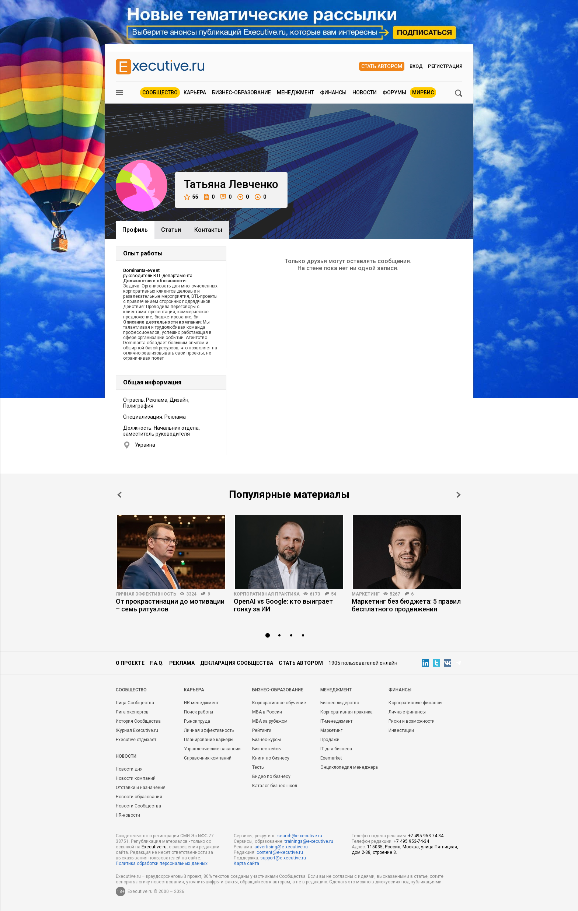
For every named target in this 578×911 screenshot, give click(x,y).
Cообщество (131, 689)
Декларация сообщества (236, 663)
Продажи (330, 739)
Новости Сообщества (138, 806)
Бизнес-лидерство (339, 702)
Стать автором (381, 66)
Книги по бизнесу (270, 758)
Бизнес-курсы (266, 739)
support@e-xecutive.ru (283, 858)
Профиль (135, 229)
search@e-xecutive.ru (299, 835)
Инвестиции (401, 730)
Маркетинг (366, 594)
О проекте (130, 663)
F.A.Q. (157, 663)
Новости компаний (136, 778)
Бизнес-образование (241, 92)
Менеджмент (295, 92)
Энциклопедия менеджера (349, 767)
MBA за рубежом (270, 721)
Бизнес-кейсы (267, 748)
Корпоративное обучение (279, 702)
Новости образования (139, 796)
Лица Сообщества (135, 702)
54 (333, 594)
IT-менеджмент (336, 721)
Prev (119, 494)
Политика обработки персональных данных (162, 863)
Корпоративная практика (267, 594)
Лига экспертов (132, 712)
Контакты (208, 229)
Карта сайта (246, 863)
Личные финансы (407, 712)
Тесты (258, 767)
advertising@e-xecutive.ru (281, 846)
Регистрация (445, 66)
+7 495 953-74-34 (425, 835)
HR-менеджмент (201, 702)
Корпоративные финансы (415, 702)
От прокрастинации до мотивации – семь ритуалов (170, 605)
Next (458, 494)
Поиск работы (198, 712)
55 (191, 196)
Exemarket (331, 758)
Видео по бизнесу (271, 776)
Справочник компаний (207, 758)
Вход (416, 66)
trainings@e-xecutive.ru (309, 841)
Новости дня (129, 769)
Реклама (182, 663)
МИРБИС (423, 92)
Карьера (195, 92)
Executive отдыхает (136, 739)
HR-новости (128, 815)
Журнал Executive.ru (137, 730)
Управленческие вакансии (212, 748)
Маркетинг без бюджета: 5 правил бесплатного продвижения (406, 605)
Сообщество (160, 92)
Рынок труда (197, 721)
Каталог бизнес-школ (274, 785)
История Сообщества (138, 721)
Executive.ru (154, 846)
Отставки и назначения (141, 787)
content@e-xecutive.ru (280, 852)
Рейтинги (261, 730)
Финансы (333, 92)
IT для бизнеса (336, 748)
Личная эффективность (146, 594)
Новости (364, 92)
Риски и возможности (412, 721)
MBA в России (267, 712)
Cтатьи (171, 229)
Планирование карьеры (208, 739)
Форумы (394, 92)
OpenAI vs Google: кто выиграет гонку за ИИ (283, 605)
